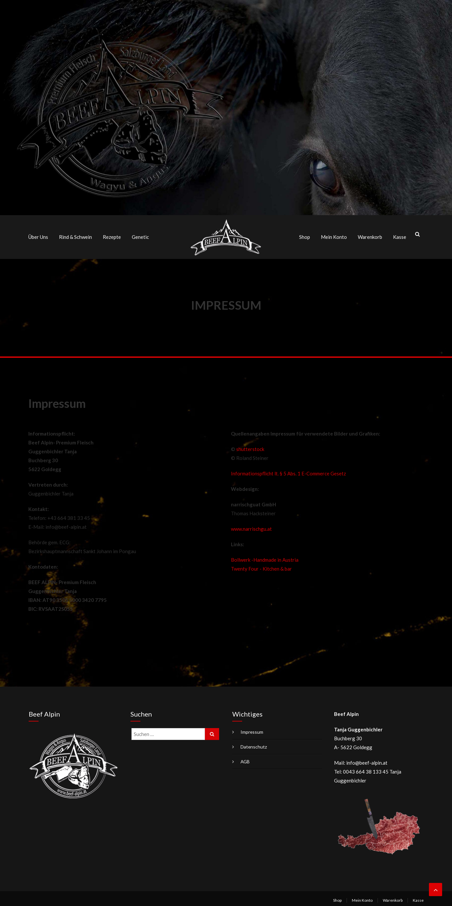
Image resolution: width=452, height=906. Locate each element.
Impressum (252, 730)
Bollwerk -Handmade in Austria (264, 558)
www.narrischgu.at (251, 527)
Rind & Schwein (75, 236)
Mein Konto (334, 236)
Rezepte (112, 236)
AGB (245, 759)
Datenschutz (253, 745)
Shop (304, 236)
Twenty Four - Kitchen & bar (261, 567)
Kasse (399, 236)
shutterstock (250, 447)
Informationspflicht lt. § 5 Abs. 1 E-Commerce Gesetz (288, 471)
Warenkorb (370, 236)
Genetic (140, 236)
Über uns (38, 236)
